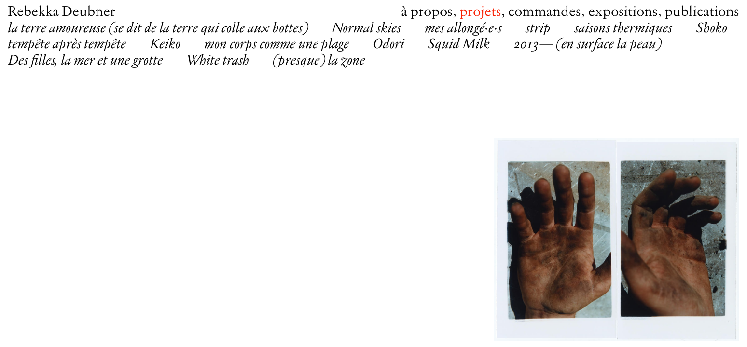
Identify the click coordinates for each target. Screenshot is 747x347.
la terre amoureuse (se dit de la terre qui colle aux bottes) (158, 29)
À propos (427, 12)
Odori (388, 45)
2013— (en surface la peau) (587, 45)
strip (538, 29)
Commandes (544, 12)
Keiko (165, 45)
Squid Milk (459, 45)
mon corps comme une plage (276, 45)
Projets (480, 12)
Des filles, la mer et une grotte (85, 61)
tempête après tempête (67, 45)
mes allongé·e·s (463, 29)
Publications (701, 12)
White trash (217, 61)
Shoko (711, 29)
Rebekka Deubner (61, 12)
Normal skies (366, 29)
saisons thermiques (623, 29)
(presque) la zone (319, 61)
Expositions (623, 12)
